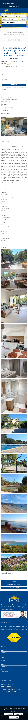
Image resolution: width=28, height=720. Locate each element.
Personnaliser (8, 714)
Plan (22, 146)
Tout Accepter (14, 717)
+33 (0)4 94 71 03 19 (14, 6)
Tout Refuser (18, 714)
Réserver (14, 85)
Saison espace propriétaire (7, 5)
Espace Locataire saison (20, 5)
